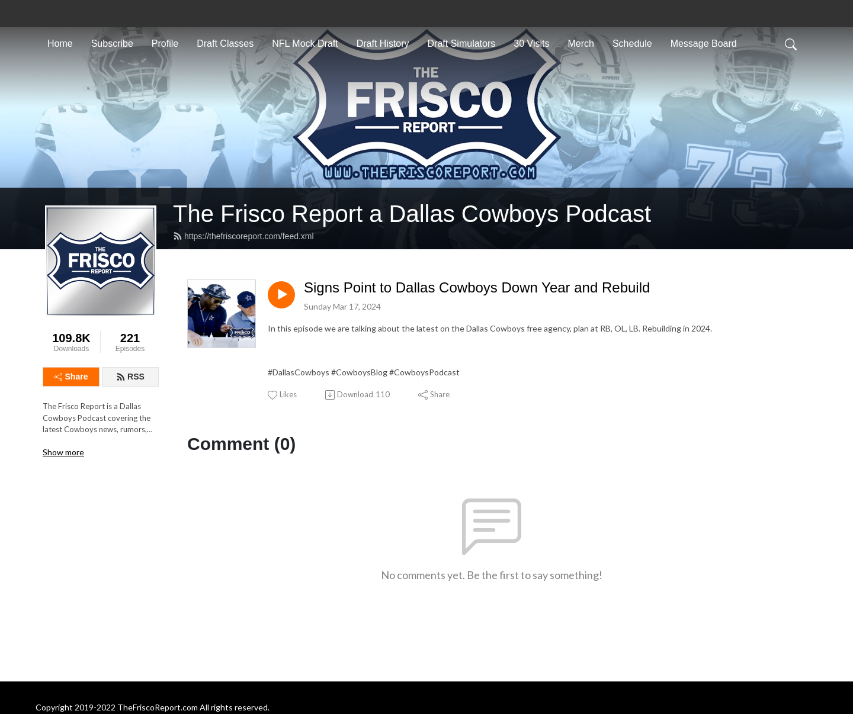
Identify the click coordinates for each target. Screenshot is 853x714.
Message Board (704, 43)
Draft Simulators (462, 43)
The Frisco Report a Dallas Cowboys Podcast (412, 214)
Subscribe (112, 43)
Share (71, 376)
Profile (165, 43)
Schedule (632, 43)
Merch (580, 43)
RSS (130, 376)
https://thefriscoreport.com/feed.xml (243, 236)
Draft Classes (225, 43)
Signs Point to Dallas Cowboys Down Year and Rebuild (477, 287)
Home (60, 43)
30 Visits (531, 43)
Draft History (383, 43)
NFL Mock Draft (305, 43)
